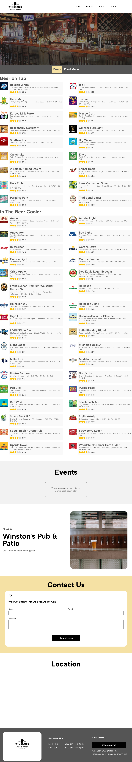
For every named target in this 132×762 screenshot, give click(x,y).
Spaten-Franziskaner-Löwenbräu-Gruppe (25, 292)
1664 (82, 84)
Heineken (85, 286)
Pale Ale (15, 387)
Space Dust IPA (20, 416)
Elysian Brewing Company (20, 419)
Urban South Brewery (18, 186)
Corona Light (18, 259)
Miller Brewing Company (19, 319)
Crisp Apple (18, 271)
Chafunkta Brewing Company (21, 333)
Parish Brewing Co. (17, 157)
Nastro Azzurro (20, 373)
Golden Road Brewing (87, 116)
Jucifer (83, 99)
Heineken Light (89, 303)
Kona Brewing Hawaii (87, 143)
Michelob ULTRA (90, 344)
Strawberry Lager (90, 430)
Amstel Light (87, 218)
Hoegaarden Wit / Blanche (96, 316)
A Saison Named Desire (25, 169)
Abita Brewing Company (19, 221)
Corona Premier (89, 259)
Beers (57, 69)
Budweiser (17, 247)
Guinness (82, 130)
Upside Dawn (19, 445)
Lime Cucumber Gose (93, 183)
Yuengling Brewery (86, 200)
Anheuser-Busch (85, 235)
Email (70, 609)
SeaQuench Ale (89, 402)
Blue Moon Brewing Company (21, 87)
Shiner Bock (87, 169)
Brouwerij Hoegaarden (87, 319)
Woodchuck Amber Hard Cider (99, 445)
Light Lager (17, 344)
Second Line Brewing (18, 171)
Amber (14, 218)
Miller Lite (16, 359)
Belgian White (19, 84)
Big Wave (85, 140)
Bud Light (85, 232)
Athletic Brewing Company (20, 405)
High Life (16, 316)
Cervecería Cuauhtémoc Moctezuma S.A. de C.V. (97, 274)
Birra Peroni (14, 376)
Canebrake (17, 154)
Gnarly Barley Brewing (18, 102)
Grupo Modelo (84, 249)
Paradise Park (19, 197)
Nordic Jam (86, 373)
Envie (82, 154)
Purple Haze (87, 387)
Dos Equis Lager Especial (96, 271)
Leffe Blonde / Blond (92, 330)
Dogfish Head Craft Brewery (89, 405)
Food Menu (71, 69)
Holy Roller (17, 183)
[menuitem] (78, 6)
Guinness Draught (91, 128)
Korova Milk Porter (22, 113)
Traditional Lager (90, 197)
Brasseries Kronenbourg (88, 87)
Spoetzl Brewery (85, 171)
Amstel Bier (83, 221)
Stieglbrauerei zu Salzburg (20, 433)
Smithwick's (18, 140)
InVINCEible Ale (20, 330)
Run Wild (16, 402)
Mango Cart (87, 113)
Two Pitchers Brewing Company (91, 376)
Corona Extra (87, 247)
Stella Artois (87, 416)
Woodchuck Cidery (86, 448)
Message (12, 618)
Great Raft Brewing (17, 130)
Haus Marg (17, 99)
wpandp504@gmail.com (104, 750)
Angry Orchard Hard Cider (20, 274)
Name (11, 609)
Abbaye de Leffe (85, 333)
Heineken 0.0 (18, 303)
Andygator (17, 232)
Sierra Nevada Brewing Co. (20, 390)
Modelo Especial (90, 359)
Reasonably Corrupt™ (24, 128)
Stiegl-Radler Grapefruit (26, 430)
